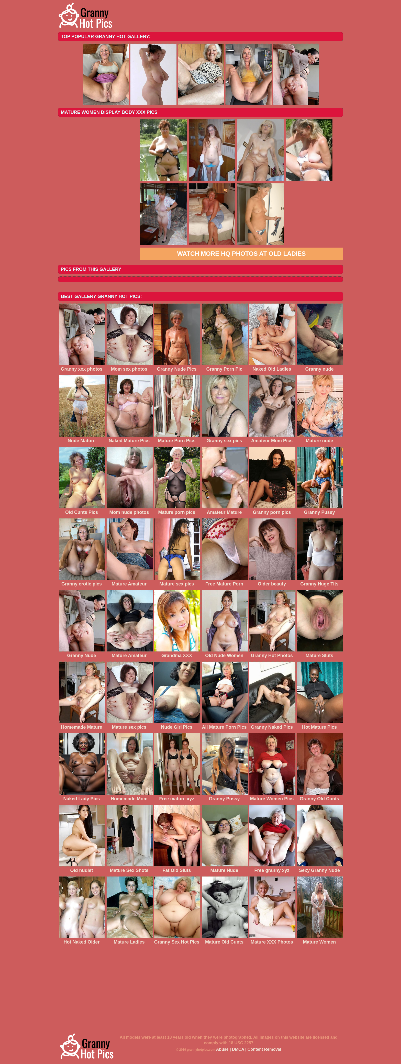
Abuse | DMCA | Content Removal (248, 1049)
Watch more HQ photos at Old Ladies (241, 253)
